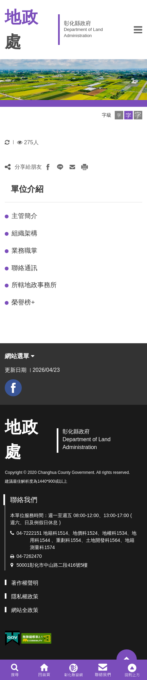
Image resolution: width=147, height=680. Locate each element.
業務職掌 (24, 250)
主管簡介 (24, 215)
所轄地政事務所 (34, 284)
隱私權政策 (24, 596)
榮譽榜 (23, 302)
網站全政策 (24, 610)
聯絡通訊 (24, 267)
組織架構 (24, 233)
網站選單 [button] (19, 356)
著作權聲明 (24, 583)
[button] (138, 30)
